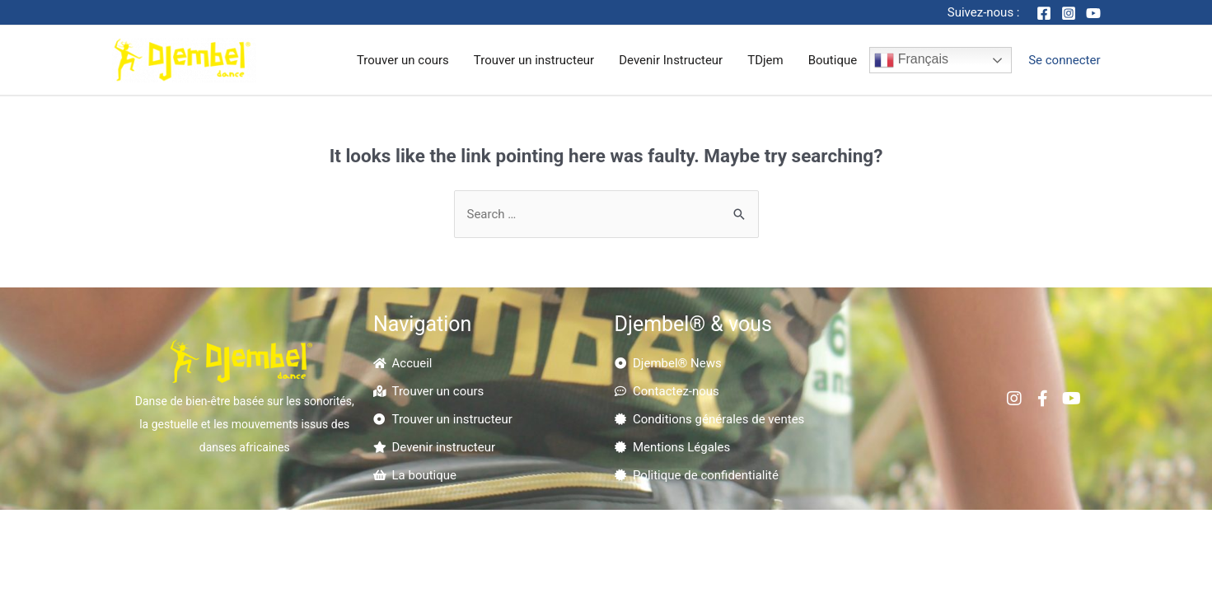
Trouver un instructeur (534, 60)
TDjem (765, 60)
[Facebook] (1044, 13)
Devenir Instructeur (671, 60)
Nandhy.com (705, 552)
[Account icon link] (1064, 60)
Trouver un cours (403, 60)
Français (911, 60)
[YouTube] (1093, 13)
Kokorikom (797, 529)
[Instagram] (1068, 13)
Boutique (832, 60)
